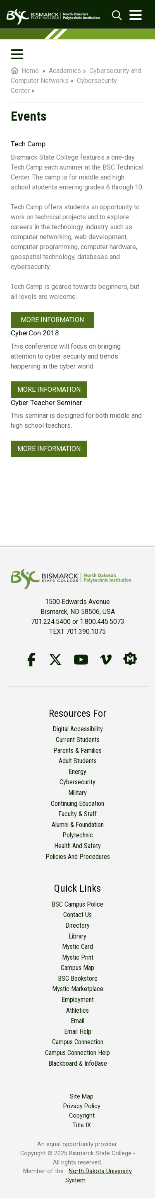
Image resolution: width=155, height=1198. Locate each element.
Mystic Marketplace (77, 989)
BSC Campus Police (77, 904)
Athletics (77, 1010)
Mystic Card (77, 947)
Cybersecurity (77, 782)
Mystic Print (77, 957)
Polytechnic (77, 835)
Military (77, 793)
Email (77, 1021)
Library (77, 936)
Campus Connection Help (77, 1053)
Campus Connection (77, 1042)
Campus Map (77, 968)
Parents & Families (77, 750)
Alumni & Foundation (78, 825)
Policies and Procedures (77, 857)
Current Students (78, 740)
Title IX (81, 1125)
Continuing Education (77, 804)
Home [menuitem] (25, 71)
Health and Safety (77, 846)
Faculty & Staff (77, 814)
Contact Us (77, 915)
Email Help (77, 1032)
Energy (77, 772)
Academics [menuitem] (65, 71)
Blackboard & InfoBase (77, 1063)
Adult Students (78, 761)
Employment (78, 1000)
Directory (77, 925)
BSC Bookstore (78, 978)
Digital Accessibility (77, 729)
